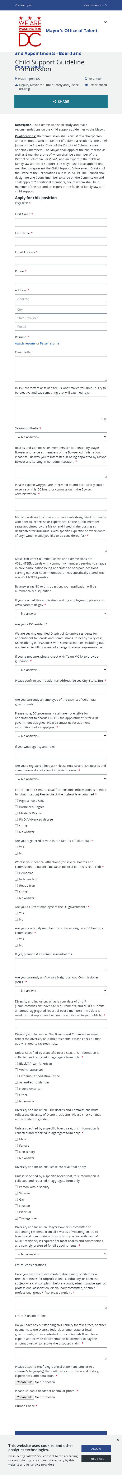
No (19, 853)
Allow (96, 1449)
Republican (25, 885)
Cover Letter (23, 352)
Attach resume (25, 343)
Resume (22, 337)
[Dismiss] (118, 1440)
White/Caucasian (29, 1070)
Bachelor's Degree (29, 807)
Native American (28, 1089)
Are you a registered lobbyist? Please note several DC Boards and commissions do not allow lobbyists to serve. (60, 768)
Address (22, 290)
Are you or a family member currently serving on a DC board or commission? (59, 930)
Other (21, 826)
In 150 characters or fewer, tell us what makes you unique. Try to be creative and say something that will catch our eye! (60, 390)
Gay (19, 1199)
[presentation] (47, 1416)
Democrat (24, 873)
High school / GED (29, 801)
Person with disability (32, 1187)
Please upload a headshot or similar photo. (46, 1391)
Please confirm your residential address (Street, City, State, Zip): (60, 680)
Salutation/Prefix (28, 428)
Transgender (26, 1218)
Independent (26, 879)
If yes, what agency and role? (35, 747)
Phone (21, 271)
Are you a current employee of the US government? (52, 907)
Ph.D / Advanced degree (34, 819)
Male (20, 1139)
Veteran (22, 1193)
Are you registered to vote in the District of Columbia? (54, 841)
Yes (19, 847)
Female (22, 1145)
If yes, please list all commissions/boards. (44, 954)
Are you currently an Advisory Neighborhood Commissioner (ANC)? (56, 979)
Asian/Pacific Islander (32, 1082)
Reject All (96, 1459)
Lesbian (22, 1206)
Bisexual (23, 1212)
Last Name (24, 233)
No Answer (24, 832)
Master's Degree (28, 813)
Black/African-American (33, 1063)
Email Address (26, 252)
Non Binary (25, 1152)
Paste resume (49, 343)
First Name (24, 214)
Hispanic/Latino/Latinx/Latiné (37, 1076)
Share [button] (61, 101)
